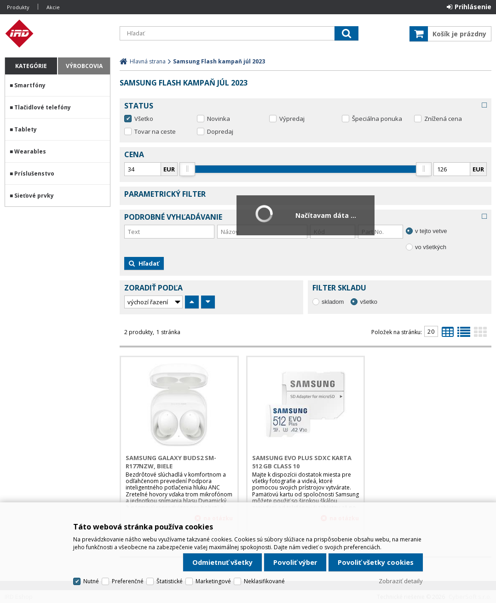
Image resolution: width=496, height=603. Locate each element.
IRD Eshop (57, 33)
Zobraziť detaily (401, 581)
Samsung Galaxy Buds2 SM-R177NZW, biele (171, 462)
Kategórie (31, 66)
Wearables (30, 151)
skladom (333, 301)
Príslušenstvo (34, 173)
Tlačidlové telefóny (42, 107)
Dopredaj (220, 131)
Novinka (218, 118)
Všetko (143, 118)
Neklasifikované (264, 581)
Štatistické (169, 581)
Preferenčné (128, 581)
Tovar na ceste (155, 131)
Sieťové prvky (34, 195)
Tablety (25, 129)
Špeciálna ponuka (377, 118)
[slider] (187, 169)
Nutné (91, 581)
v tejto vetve (431, 231)
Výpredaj (292, 118)
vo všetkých (430, 247)
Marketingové (213, 581)
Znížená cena (443, 118)
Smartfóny (30, 85)
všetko (368, 301)
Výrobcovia (84, 66)
